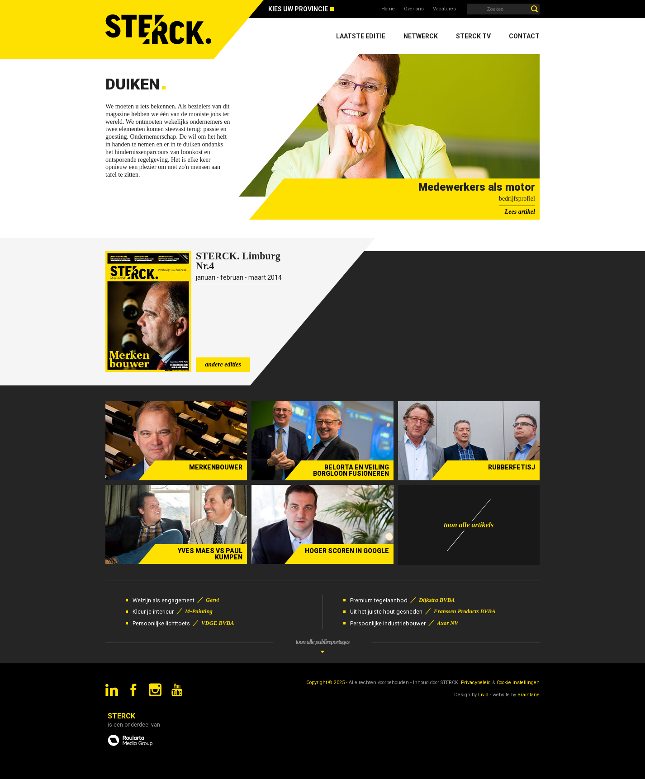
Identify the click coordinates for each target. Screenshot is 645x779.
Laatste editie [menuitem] (360, 36)
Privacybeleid (476, 682)
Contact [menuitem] (524, 36)
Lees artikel (520, 211)
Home (388, 9)
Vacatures (444, 9)
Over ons (414, 9)
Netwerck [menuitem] (420, 36)
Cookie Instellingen (518, 682)
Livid (483, 695)
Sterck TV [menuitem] (473, 36)
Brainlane (528, 695)
